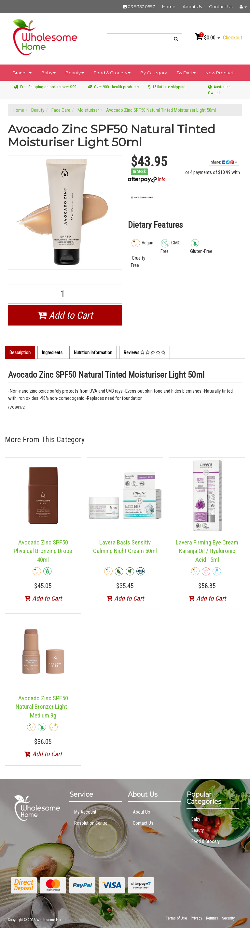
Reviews (144, 352)
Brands (22, 72)
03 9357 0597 (139, 6)
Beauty (74, 72)
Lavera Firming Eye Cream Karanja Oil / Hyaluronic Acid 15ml (207, 551)
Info (162, 179)
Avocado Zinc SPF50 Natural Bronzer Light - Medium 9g (43, 706)
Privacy (196, 918)
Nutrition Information (93, 352)
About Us (192, 6)
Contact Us (220, 6)
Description (20, 352)
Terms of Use (176, 918)
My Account (85, 812)
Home (168, 6)
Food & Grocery (112, 72)
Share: (224, 162)
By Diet (186, 72)
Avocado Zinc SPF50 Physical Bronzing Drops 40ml (43, 551)
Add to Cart (65, 315)
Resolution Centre (90, 823)
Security (228, 918)
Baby (48, 72)
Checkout (232, 38)
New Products (220, 72)
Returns (212, 918)
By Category (153, 72)
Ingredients (52, 352)
